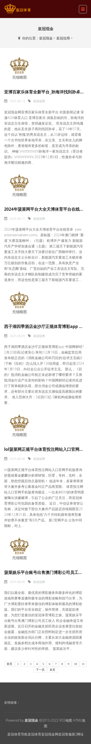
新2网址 (78, 734)
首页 (9, 664)
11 (83, 664)
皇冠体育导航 (17, 734)
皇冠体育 (34, 734)
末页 (52, 669)
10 (75, 664)
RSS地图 (65, 720)
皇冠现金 (46, 38)
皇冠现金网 (49, 734)
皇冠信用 (63, 38)
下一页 (40, 669)
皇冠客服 (65, 734)
